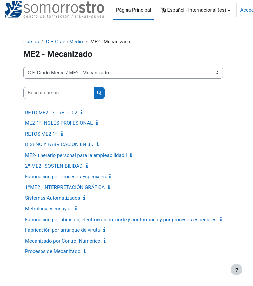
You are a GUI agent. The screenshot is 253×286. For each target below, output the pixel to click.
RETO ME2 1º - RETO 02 (51, 113)
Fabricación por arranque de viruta (62, 230)
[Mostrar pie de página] (236, 269)
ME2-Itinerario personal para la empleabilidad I (76, 155)
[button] (195, 10)
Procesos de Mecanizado (52, 251)
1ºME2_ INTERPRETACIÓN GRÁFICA (65, 187)
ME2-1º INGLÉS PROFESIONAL (59, 123)
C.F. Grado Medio (64, 42)
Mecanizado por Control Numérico (62, 241)
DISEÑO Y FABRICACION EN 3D (59, 144)
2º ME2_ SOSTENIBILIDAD (54, 166)
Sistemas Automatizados (52, 198)
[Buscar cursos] (58, 93)
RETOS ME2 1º (41, 134)
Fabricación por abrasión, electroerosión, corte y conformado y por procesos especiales (121, 219)
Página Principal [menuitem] (133, 10)
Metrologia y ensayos (48, 209)
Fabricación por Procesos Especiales (65, 177)
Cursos (31, 42)
